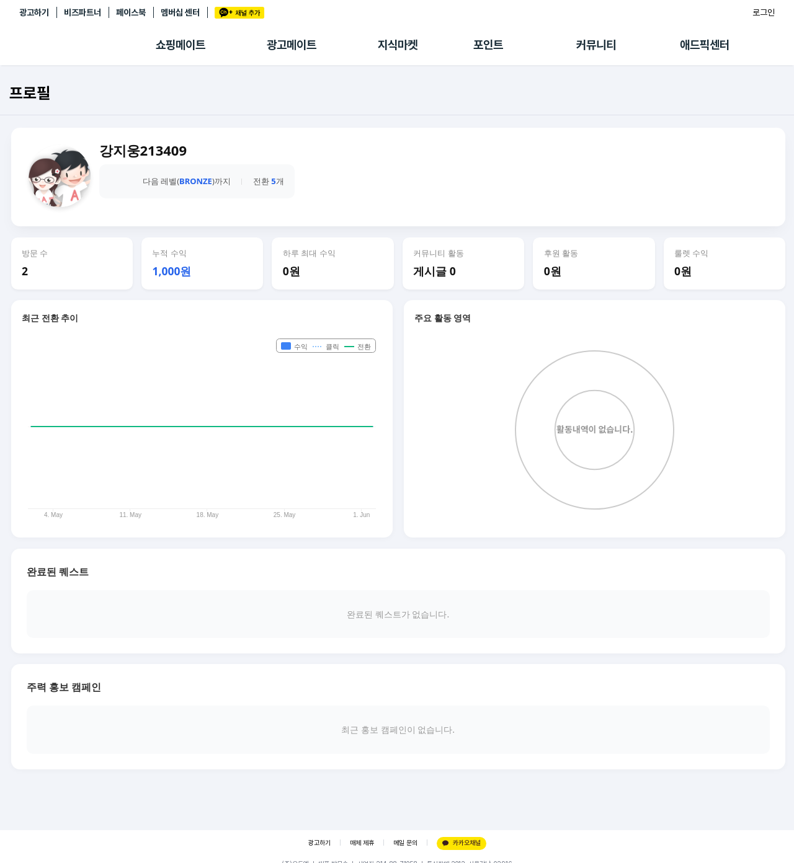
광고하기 (34, 12)
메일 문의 (405, 843)
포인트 (488, 45)
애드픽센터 (704, 45)
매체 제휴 (362, 843)
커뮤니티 (596, 45)
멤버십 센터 (180, 12)
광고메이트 (291, 45)
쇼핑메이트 (180, 45)
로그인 (763, 12)
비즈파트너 (82, 12)
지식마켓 (397, 45)
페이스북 (131, 12)
